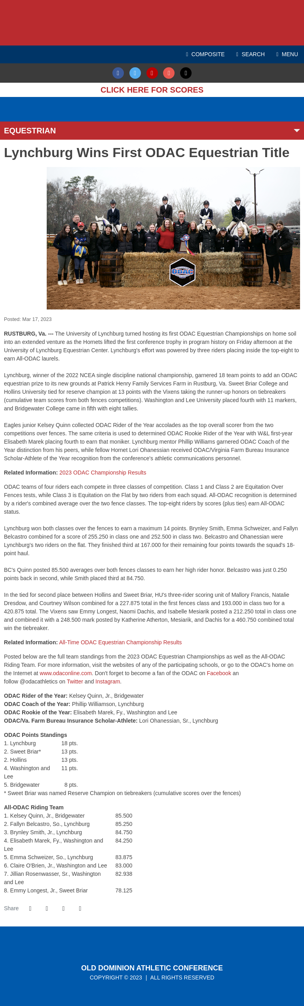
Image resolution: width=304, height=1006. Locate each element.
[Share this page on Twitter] (46, 908)
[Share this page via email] (63, 908)
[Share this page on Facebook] (30, 908)
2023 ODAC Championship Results (102, 472)
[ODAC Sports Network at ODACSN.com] (65, 105)
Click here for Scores (152, 89)
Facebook (219, 673)
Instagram (107, 681)
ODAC (152, 23)
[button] (80, 908)
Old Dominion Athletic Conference (152, 968)
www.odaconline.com (66, 673)
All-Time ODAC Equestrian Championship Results (120, 642)
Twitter (75, 681)
